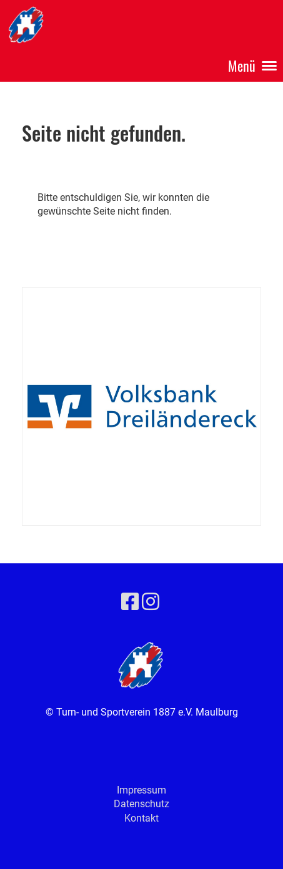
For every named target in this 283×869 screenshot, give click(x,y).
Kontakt (141, 818)
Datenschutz (141, 804)
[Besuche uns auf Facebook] (130, 602)
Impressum (141, 790)
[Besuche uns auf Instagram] (150, 602)
